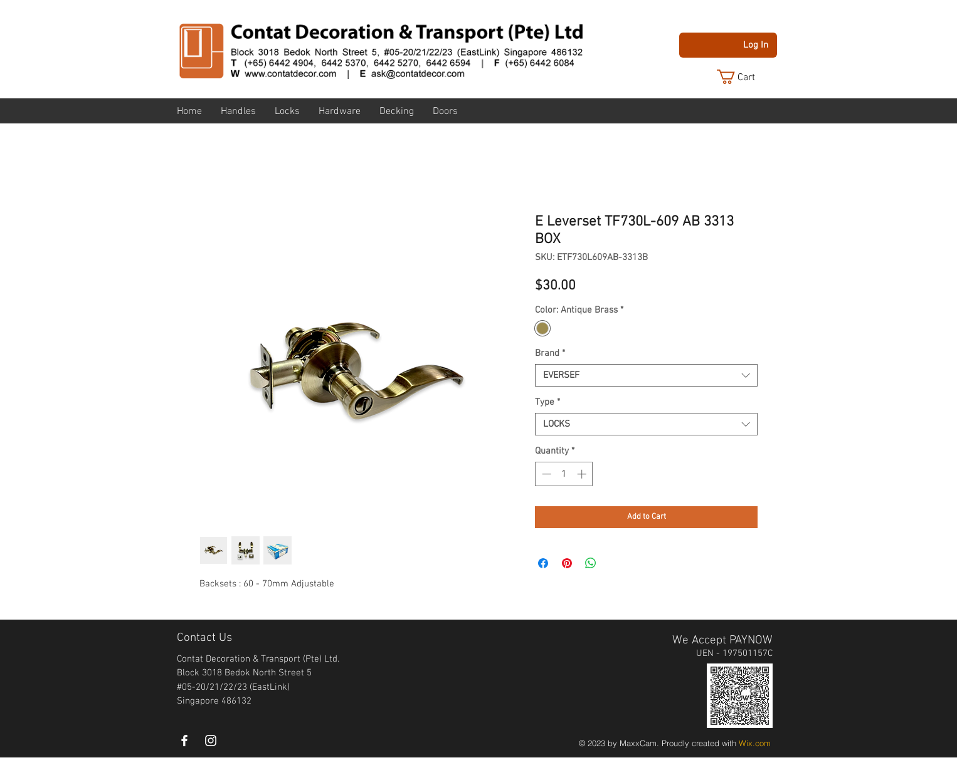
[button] (746, 77)
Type (547, 402)
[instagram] (210, 740)
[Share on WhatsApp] (590, 563)
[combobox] (646, 375)
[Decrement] (545, 474)
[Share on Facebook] (543, 563)
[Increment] (582, 474)
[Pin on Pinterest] (566, 563)
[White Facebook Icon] (184, 740)
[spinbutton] (564, 474)
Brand (550, 353)
